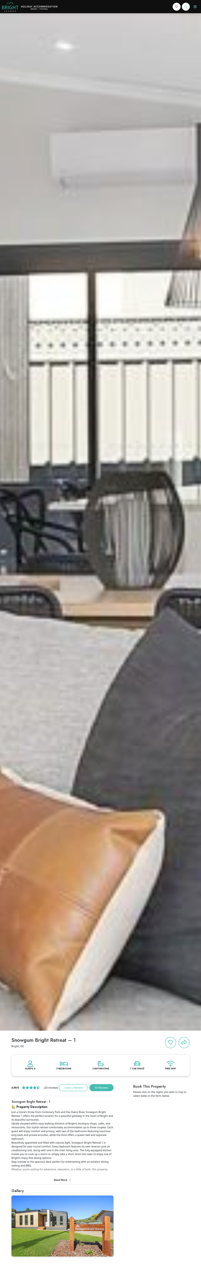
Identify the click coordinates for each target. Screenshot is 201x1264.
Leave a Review (73, 1087)
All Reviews (101, 1087)
